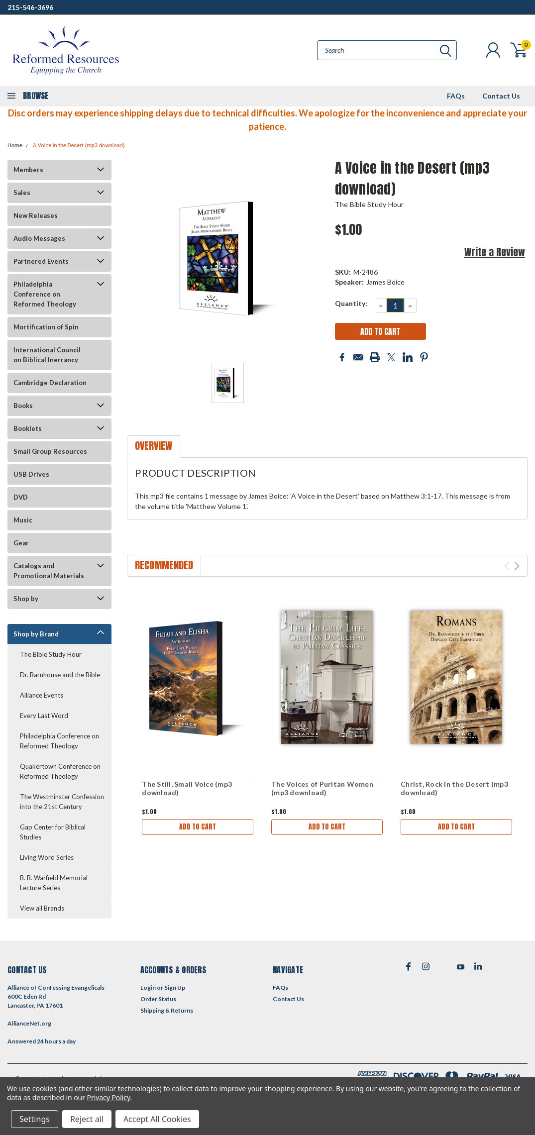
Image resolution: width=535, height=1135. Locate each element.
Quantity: (351, 303)
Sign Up (174, 987)
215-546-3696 (30, 7)
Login (148, 987)
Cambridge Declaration (50, 383)
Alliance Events (41, 695)
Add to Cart (197, 827)
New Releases (35, 215)
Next (517, 566)
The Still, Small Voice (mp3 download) (187, 788)
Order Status (158, 999)
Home (14, 145)
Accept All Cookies (157, 1119)
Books (23, 406)
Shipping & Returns (166, 1010)
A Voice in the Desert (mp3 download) (79, 145)
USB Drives (31, 474)
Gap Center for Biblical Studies (53, 832)
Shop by (25, 599)
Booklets (27, 428)
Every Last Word (44, 716)
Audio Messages (39, 238)
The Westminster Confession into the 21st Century (62, 802)
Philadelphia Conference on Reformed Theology (44, 294)
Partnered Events (41, 261)
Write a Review (494, 252)
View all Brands (42, 908)
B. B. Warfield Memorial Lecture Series (54, 883)
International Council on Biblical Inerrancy (47, 355)
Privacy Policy (108, 1097)
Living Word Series (47, 857)
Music (22, 520)
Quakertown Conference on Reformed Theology (60, 771)
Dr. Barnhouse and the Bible (60, 675)
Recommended (164, 565)
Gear (21, 543)
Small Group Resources (50, 451)
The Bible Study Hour (51, 654)
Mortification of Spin (46, 327)
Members (28, 170)
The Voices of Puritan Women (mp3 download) (322, 788)
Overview (153, 445)
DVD (20, 497)
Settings (34, 1119)
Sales (21, 193)
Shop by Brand (36, 634)
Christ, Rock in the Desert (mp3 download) (454, 788)
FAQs (456, 96)
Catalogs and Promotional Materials (48, 571)
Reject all (87, 1119)
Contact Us (501, 96)
